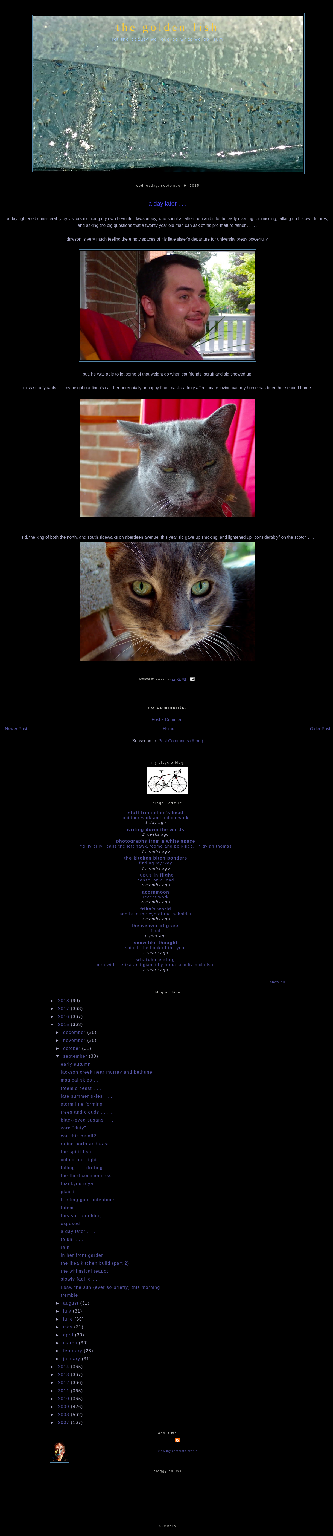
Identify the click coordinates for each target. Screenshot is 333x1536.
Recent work (156, 897)
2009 (64, 1406)
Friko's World (155, 909)
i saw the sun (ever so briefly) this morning (110, 1287)
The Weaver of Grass (156, 925)
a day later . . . (167, 203)
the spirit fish (76, 1151)
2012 (64, 1382)
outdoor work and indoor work (156, 817)
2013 (64, 1374)
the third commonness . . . (91, 1175)
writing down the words (155, 829)
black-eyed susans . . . (87, 1120)
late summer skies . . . (86, 1096)
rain (65, 1247)
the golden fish (167, 27)
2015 (64, 1024)
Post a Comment (167, 719)
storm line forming (82, 1104)
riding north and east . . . (90, 1144)
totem (67, 1207)
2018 (64, 1000)
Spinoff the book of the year (155, 947)
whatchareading (155, 959)
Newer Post (16, 729)
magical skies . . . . (83, 1080)
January (72, 1358)
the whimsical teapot (84, 1271)
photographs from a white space (155, 841)
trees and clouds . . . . (86, 1112)
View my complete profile (178, 1451)
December (75, 1032)
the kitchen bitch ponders (155, 858)
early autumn (76, 1064)
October (72, 1048)
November (75, 1040)
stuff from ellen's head (155, 812)
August (71, 1303)
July (68, 1311)
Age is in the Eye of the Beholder (155, 914)
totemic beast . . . (81, 1088)
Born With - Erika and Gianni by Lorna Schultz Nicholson (155, 964)
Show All (277, 982)
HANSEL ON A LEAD (155, 880)
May (68, 1327)
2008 (64, 1414)
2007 (64, 1422)
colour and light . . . (83, 1159)
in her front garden (82, 1255)
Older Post (320, 729)
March (71, 1343)
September (76, 1056)
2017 (64, 1008)
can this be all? (78, 1136)
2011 (64, 1390)
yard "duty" (73, 1128)
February (73, 1350)
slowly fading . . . (81, 1279)
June (69, 1319)
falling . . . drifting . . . (86, 1167)
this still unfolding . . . (86, 1215)
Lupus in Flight (155, 875)
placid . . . (72, 1191)
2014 (64, 1366)
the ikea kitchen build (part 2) (95, 1263)
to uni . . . (72, 1239)
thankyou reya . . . (82, 1183)
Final (155, 930)
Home (168, 729)
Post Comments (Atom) (180, 741)
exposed (70, 1223)
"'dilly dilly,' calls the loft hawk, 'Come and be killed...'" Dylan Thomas (156, 846)
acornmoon (156, 892)
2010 (64, 1398)
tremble (69, 1295)
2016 (64, 1016)
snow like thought (155, 942)
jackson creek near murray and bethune (106, 1072)
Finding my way (155, 863)
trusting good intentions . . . (93, 1199)
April (69, 1335)
